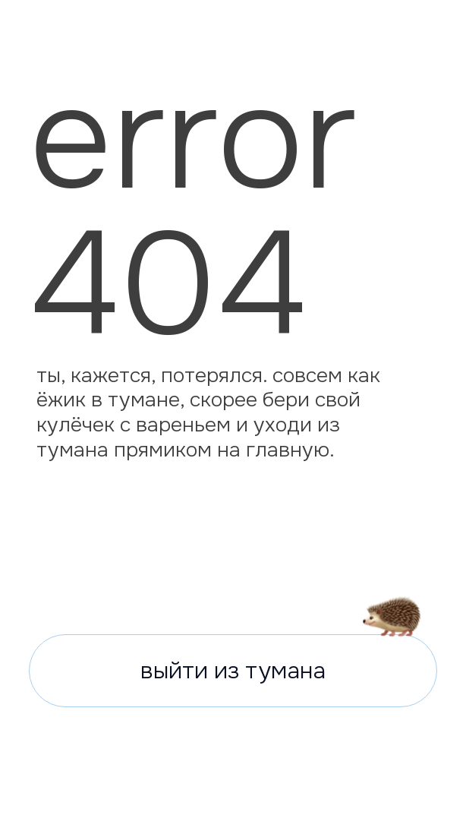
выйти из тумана (233, 670)
